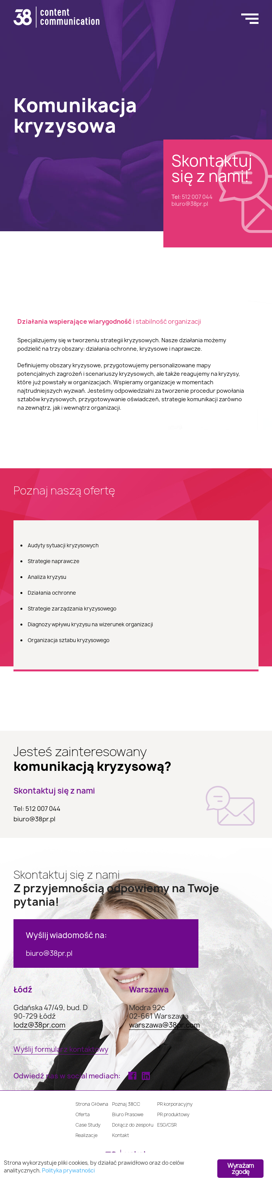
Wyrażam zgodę (240, 1168)
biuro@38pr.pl (189, 203)
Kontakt (120, 1135)
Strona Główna (92, 1104)
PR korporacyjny (175, 1104)
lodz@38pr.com (39, 1025)
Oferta (83, 1114)
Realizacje (86, 1135)
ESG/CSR (166, 1125)
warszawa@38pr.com (164, 1025)
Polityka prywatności (68, 1170)
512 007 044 (197, 196)
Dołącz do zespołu (132, 1125)
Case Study (88, 1125)
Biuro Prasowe (127, 1114)
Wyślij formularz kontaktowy (60, 1049)
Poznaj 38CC (126, 1104)
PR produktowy (173, 1114)
